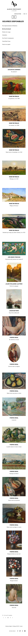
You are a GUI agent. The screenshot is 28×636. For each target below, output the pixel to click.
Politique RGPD (16, 626)
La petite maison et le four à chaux (13, 446)
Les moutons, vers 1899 (14, 125)
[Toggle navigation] (14, 17)
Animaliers (4, 35)
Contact (21, 626)
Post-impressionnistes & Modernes (9, 25)
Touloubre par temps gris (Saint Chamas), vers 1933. (14, 232)
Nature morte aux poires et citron (14, 393)
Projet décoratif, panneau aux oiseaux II (14, 259)
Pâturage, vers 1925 (14, 179)
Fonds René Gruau (6, 41)
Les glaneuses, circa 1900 (14, 98)
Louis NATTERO (14, 310)
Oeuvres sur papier (6, 44)
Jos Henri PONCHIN (14, 257)
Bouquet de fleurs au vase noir (14, 553)
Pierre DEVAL (14, 337)
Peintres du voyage (6, 32)
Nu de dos (14, 607)
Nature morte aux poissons (14, 500)
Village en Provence (14, 205)
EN (26, 13)
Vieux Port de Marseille (14, 312)
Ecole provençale (6, 29)
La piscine (14, 420)
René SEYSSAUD (14, 96)
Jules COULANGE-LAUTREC (14, 284)
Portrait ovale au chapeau (14, 366)
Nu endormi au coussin (14, 339)
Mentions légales (8, 626)
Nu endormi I (14, 71)
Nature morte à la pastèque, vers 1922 (14, 152)
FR (24, 13)
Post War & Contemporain (8, 38)
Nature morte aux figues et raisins (14, 527)
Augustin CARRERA (14, 69)
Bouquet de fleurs (14, 580)
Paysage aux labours (14, 473)
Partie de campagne (14, 286)
